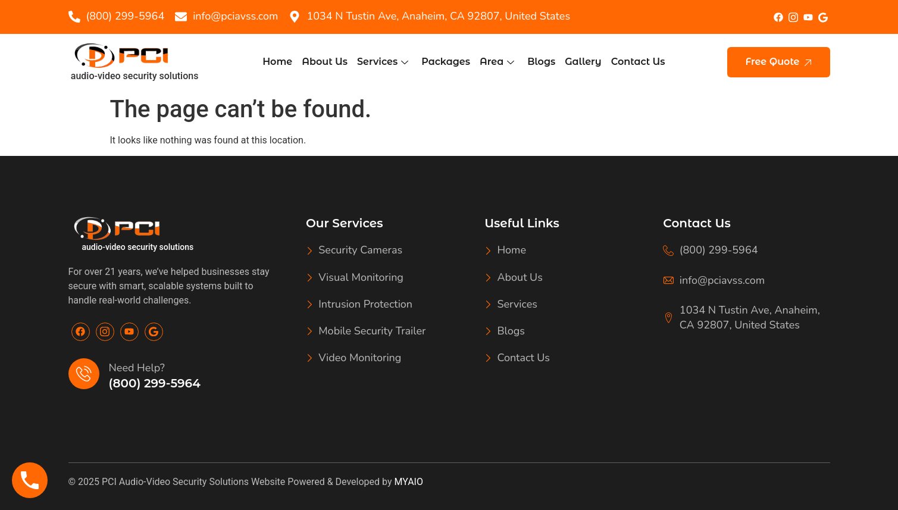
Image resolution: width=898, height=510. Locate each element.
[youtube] (807, 17)
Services (382, 61)
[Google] (154, 332)
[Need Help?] (83, 373)
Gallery (583, 61)
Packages (445, 61)
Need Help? (137, 368)
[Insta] (793, 16)
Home (277, 61)
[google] (822, 16)
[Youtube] (129, 332)
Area (497, 61)
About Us (325, 61)
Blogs (541, 61)
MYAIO (409, 481)
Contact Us (638, 61)
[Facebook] (778, 16)
